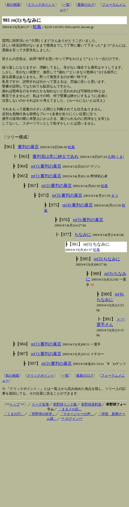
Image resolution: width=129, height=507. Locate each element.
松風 (37, 26)
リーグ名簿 (40, 411)
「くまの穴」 (14, 420)
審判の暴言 (28, 153)
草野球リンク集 (65, 411)
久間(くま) (116, 163)
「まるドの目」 (70, 416)
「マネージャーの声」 (77, 420)
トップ (14, 411)
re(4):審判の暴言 (77, 211)
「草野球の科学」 (42, 420)
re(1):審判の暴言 (46, 172)
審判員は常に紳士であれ (56, 163)
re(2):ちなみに (107, 265)
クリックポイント (41, 5)
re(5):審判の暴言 (88, 226)
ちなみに (82, 241)
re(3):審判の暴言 (67, 202)
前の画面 (13, 5)
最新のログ (85, 5)
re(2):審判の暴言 (56, 192)
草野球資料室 (91, 411)
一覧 (66, 5)
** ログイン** (71, 425)
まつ (114, 202)
